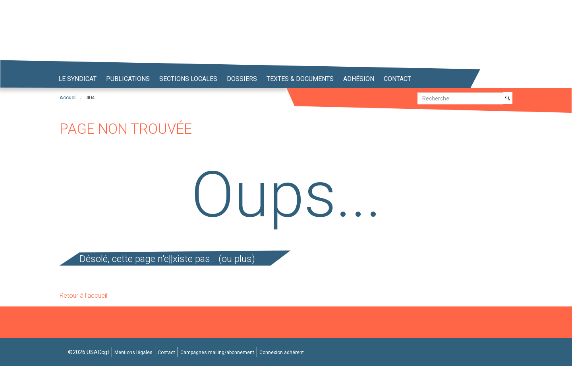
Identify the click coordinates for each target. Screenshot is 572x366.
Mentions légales (133, 352)
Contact (397, 79)
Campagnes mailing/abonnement (217, 352)
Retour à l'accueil (83, 295)
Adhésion (358, 79)
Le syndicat (77, 79)
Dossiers (242, 79)
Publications (128, 79)
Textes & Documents (300, 79)
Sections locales (188, 79)
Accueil (68, 97)
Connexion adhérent (281, 352)
